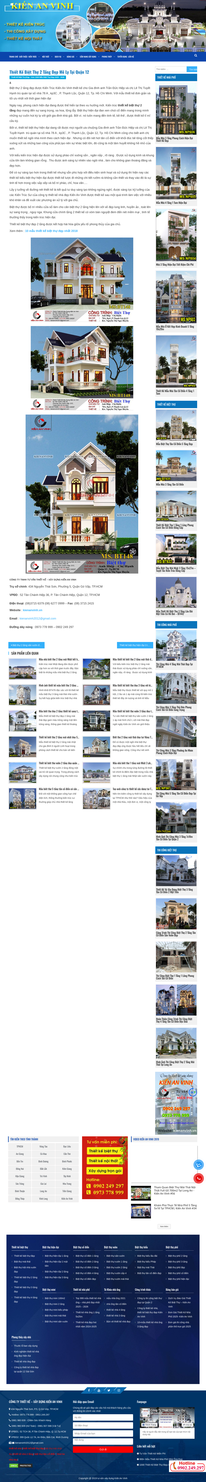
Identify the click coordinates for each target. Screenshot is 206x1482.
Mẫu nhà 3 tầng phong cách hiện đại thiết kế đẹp (174, 139)
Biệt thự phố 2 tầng (177, 1256)
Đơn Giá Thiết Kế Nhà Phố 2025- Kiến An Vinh (180, 1314)
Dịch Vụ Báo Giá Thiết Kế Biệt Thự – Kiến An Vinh (179, 1302)
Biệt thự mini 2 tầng (55, 1304)
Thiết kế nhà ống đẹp (24, 1361)
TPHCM (20, 1146)
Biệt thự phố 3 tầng (177, 1261)
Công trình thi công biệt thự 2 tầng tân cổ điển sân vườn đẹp (176, 934)
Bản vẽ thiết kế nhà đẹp (118, 1321)
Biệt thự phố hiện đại (178, 1279)
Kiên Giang (67, 1168)
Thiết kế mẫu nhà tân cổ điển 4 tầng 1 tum (175, 392)
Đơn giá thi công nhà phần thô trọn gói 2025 (179, 1324)
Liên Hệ (131, 56)
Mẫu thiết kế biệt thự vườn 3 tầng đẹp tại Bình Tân (133, 711)
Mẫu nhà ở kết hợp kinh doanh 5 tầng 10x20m (175, 328)
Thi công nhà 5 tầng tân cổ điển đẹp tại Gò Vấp (176, 795)
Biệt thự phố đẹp (176, 1267)
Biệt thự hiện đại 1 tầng (56, 1256)
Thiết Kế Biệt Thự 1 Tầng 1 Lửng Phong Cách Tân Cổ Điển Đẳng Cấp (175, 526)
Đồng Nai (20, 1168)
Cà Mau (43, 1153)
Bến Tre (20, 1161)
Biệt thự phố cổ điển (178, 1273)
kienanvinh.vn (32, 610)
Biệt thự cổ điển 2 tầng (87, 1261)
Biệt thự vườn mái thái (118, 1279)
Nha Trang (67, 1183)
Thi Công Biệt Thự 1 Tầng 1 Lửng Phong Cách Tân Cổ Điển (175, 977)
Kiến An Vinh (67, 1198)
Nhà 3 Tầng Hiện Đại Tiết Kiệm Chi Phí (175, 264)
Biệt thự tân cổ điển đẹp (149, 1273)
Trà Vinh (43, 1176)
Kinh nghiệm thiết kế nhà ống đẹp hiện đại (26, 1353)
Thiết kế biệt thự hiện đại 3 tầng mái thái (136, 645)
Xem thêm (164, 1226)
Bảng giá (70, 56)
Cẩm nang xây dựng (88, 56)
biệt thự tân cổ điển (44, 1454)
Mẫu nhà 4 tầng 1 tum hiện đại (171, 203)
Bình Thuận (20, 1191)
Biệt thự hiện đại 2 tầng (56, 1271)
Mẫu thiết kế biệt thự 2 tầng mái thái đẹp (133, 659)
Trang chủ (13, 56)
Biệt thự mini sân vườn (56, 1321)
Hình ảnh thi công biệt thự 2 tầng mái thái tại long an (175, 1063)
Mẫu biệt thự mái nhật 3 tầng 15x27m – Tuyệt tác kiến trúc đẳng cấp (176, 569)
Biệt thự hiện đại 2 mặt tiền (56, 1263)
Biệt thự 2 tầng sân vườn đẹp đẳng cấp (29, 645)
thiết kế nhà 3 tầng (116, 1315)
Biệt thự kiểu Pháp (146, 1261)
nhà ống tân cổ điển (116, 1304)
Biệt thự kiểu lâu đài (147, 1256)
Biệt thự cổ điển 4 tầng (87, 1273)
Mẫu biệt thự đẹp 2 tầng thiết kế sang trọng (59, 711)
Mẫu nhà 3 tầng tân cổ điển (170, 484)
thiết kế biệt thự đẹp (33, 1448)
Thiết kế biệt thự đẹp (24, 1256)
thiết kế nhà (15, 1448)
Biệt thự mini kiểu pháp (56, 1310)
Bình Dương (43, 1161)
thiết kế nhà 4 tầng (116, 1310)
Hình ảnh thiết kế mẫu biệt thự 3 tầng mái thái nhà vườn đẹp (59, 685)
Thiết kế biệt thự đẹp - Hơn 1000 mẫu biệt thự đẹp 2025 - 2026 (37, 77)
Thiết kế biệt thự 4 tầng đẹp (25, 1299)
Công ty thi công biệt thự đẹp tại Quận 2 (149, 1300)
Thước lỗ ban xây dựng (25, 1346)
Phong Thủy (107, 56)
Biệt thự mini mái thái (55, 1315)
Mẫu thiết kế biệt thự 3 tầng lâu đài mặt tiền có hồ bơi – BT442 (174, 612)
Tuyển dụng (122, 56)
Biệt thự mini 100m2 (55, 1298)
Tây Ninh (67, 1176)
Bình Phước (67, 1161)
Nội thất (45, 56)
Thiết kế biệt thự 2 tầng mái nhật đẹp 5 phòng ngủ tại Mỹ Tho (59, 737)
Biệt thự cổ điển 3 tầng (87, 1267)
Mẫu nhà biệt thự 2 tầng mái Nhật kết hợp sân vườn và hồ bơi (59, 659)
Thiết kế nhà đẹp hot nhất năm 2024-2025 (86, 1324)
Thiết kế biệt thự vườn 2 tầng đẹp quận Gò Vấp (59, 763)
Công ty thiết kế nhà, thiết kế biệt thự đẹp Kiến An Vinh (149, 1312)
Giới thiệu (23, 56)
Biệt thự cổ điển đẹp (86, 1279)
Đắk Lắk (43, 1168)
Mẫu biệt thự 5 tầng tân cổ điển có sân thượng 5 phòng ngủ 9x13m (59, 789)
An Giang (20, 1153)
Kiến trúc (32, 56)
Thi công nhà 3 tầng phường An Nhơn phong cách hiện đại (174, 751)
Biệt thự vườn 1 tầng (117, 1261)
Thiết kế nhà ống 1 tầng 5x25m (87, 1314)
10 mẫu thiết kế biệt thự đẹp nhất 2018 (51, 231)
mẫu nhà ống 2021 (116, 1298)
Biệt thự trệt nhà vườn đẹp (25, 1269)
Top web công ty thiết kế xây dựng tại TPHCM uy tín (133, 789)
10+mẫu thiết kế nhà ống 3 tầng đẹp (149, 1324)
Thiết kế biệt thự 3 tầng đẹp (25, 1289)
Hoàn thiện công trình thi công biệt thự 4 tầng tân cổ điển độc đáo (174, 1020)
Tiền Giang (67, 1191)
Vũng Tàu (43, 1146)
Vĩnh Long (43, 1198)
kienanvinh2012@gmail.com (38, 618)
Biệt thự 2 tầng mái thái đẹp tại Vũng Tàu (133, 737)
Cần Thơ (67, 1153)
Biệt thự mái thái (22, 1261)
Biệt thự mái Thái (145, 1267)
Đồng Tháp (19, 1198)
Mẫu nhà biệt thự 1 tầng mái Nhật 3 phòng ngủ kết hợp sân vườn (133, 763)
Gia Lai (44, 1183)
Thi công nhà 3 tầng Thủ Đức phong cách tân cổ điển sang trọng (174, 708)
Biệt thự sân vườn (116, 1256)
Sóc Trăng (20, 1183)
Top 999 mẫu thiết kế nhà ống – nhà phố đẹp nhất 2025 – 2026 (88, 1302)
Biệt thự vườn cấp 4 (116, 1273)
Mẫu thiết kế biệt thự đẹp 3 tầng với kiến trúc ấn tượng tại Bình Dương (133, 685)
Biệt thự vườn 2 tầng (117, 1267)
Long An (43, 1191)
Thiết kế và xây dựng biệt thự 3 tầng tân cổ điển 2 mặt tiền (174, 891)
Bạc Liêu (67, 1146)
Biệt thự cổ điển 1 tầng (87, 1256)
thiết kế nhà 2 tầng (23, 1454)
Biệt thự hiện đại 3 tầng (56, 1277)
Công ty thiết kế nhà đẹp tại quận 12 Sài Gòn (26, 1369)
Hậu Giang (19, 1176)
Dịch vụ (58, 56)
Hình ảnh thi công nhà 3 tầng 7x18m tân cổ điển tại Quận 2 (174, 838)
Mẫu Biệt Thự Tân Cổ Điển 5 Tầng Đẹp (174, 444)
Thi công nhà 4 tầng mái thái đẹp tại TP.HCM (174, 665)
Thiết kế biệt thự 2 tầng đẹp (25, 1279)
